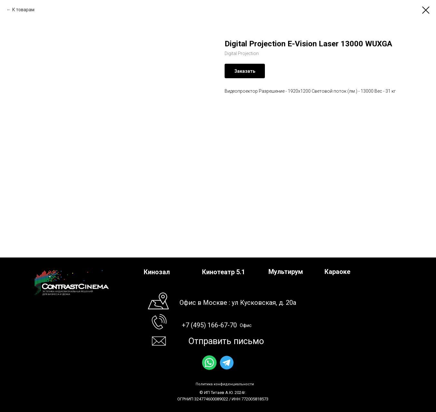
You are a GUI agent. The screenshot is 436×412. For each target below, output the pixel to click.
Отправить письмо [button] (226, 341)
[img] (209, 362)
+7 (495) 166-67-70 (209, 325)
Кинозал (157, 272)
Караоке (337, 272)
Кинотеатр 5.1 (223, 272)
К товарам (23, 9)
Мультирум (285, 272)
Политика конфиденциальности (225, 384)
